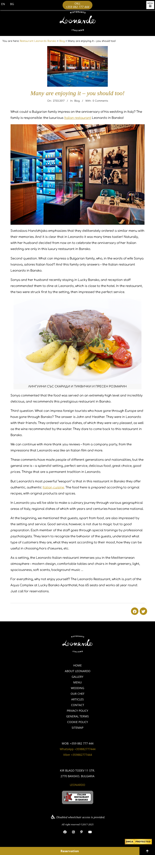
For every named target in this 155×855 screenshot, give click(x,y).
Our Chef (77, 694)
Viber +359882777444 (77, 755)
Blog (77, 100)
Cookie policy (77, 722)
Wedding (77, 688)
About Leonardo (77, 671)
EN (3, 4)
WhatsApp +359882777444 (77, 749)
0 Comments (100, 100)
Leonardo (77, 785)
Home (77, 665)
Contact (77, 705)
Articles (77, 699)
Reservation (70, 851)
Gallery (77, 677)
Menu (77, 682)
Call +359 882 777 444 (77, 5)
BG (12, 4)
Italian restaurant (77, 118)
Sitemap (77, 728)
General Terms (77, 716)
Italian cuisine (53, 487)
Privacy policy (77, 711)
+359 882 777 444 (81, 743)
